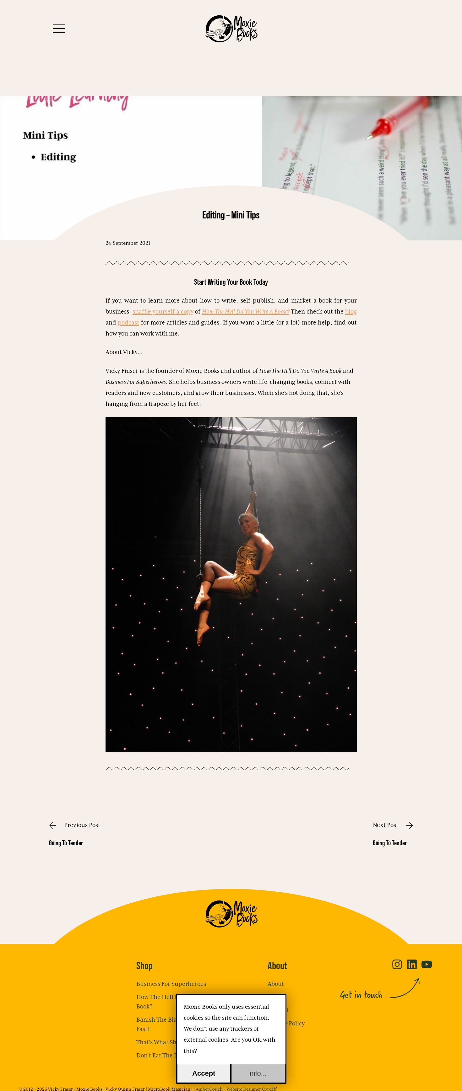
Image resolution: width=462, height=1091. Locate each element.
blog (351, 311)
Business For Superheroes (171, 984)
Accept (203, 1073)
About (276, 984)
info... (258, 1073)
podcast (128, 322)
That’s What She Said (164, 1042)
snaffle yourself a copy (163, 311)
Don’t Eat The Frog (161, 1055)
